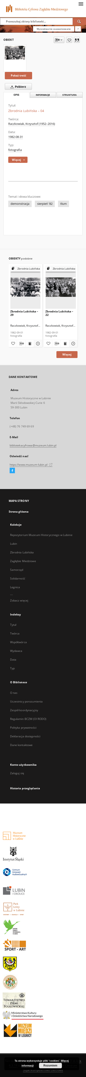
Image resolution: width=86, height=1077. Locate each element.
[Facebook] (12, 471)
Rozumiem (50, 1065)
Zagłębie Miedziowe (23, 561)
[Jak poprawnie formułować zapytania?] (78, 29)
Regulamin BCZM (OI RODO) (28, 719)
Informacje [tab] (43, 94)
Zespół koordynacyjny (24, 710)
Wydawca (16, 651)
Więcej (67, 354)
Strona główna (19, 512)
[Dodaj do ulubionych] (69, 40)
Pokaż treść (18, 75)
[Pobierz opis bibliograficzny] (21, 344)
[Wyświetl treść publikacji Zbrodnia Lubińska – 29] (29, 344)
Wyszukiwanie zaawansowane (54, 28)
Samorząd (16, 570)
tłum (63, 204)
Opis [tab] (16, 94)
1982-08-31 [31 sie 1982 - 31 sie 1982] (15, 137)
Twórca (15, 633)
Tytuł (13, 625)
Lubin (13, 544)
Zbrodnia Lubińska (22, 552)
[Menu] (81, 3)
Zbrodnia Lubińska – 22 (59, 313)
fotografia (15, 150)
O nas (14, 693)
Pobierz (17, 86)
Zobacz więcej (19, 600)
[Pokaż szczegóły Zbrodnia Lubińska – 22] (73, 344)
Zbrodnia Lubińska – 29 (24, 313)
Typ (12, 668)
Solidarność (17, 578)
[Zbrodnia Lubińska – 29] (26, 287)
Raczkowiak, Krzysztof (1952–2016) (31, 124)
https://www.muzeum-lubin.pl (31, 465)
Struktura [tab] (69, 94)
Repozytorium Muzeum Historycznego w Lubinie (41, 535)
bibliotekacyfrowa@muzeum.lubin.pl (33, 445)
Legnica (15, 587)
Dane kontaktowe (21, 745)
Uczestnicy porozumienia (26, 701)
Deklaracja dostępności (25, 736)
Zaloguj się (17, 773)
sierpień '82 (45, 204)
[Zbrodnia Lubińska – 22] (61, 287)
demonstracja (20, 204)
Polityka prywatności (23, 728)
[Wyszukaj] (79, 21)
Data (13, 660)
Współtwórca (18, 642)
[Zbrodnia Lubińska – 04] (15, 53)
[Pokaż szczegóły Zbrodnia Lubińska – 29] (37, 344)
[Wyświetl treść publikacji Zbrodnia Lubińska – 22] (65, 344)
